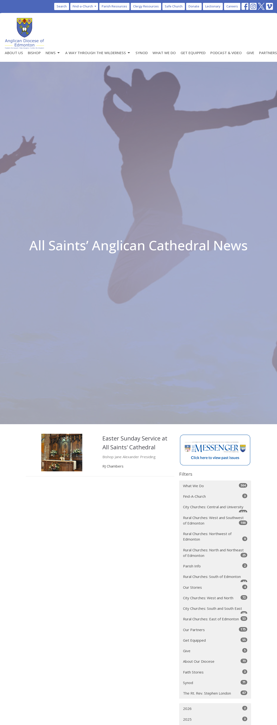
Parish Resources (114, 6)
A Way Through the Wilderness (98, 52)
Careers (232, 6)
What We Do (164, 52)
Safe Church (174, 6)
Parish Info (215, 565)
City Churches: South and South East (215, 610)
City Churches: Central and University (215, 508)
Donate (194, 6)
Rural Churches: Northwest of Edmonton (215, 536)
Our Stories (215, 587)
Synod (142, 52)
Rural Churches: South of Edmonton (215, 578)
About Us (14, 52)
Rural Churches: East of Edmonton (215, 618)
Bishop (34, 52)
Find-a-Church (85, 6)
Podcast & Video (226, 52)
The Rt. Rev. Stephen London (215, 693)
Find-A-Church (215, 496)
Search (62, 6)
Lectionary (212, 6)
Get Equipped (193, 52)
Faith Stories (215, 671)
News (53, 52)
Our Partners (215, 629)
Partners (268, 52)
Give (250, 52)
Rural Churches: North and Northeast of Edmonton (215, 553)
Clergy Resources (146, 6)
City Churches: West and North (215, 597)
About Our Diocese (215, 661)
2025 (215, 719)
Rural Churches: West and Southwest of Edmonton (215, 520)
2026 (215, 708)
